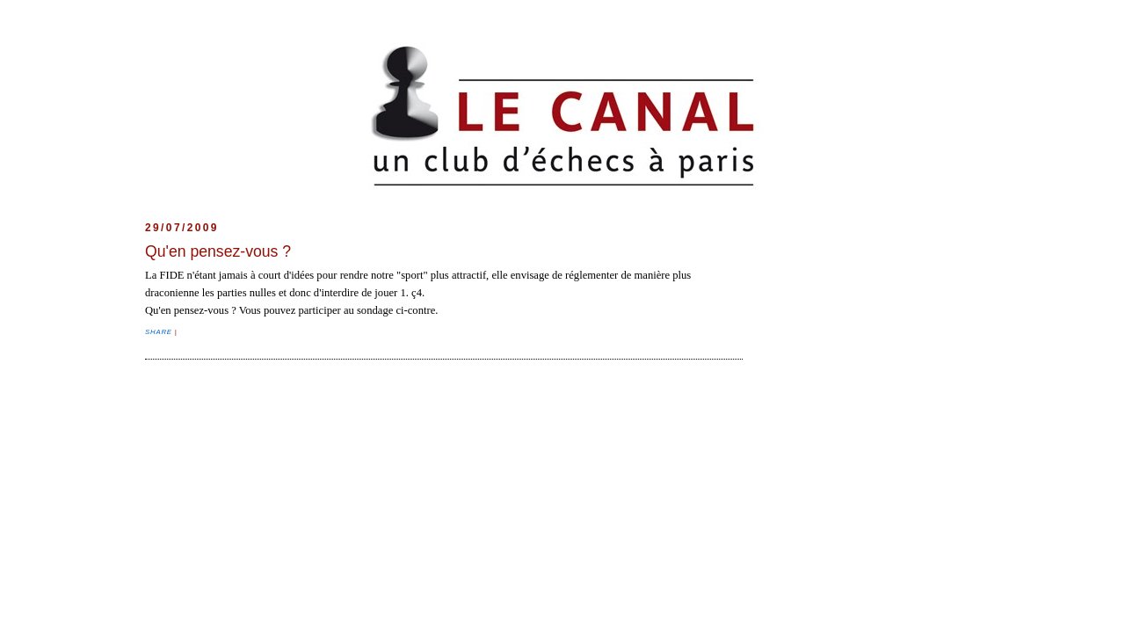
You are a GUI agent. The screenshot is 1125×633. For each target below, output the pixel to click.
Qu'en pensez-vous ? (218, 251)
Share (160, 332)
